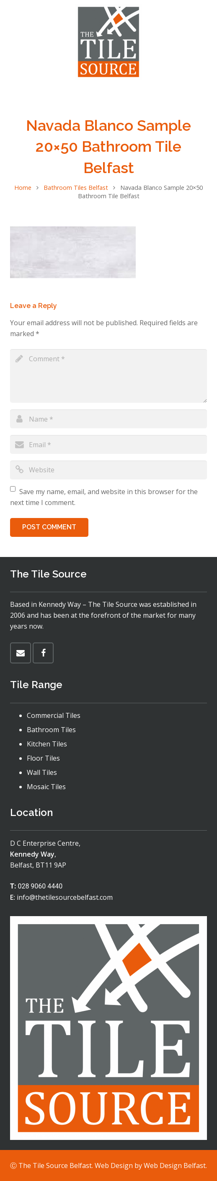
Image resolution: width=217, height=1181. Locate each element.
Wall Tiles (42, 772)
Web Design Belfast (175, 1165)
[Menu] (108, 94)
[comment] (108, 376)
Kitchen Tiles (47, 743)
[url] (108, 470)
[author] (108, 418)
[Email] (20, 652)
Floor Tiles (43, 758)
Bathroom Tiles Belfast (76, 188)
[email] (108, 444)
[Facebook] (43, 652)
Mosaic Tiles (46, 786)
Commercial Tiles (53, 715)
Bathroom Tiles (51, 729)
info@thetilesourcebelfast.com (65, 897)
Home (22, 188)
